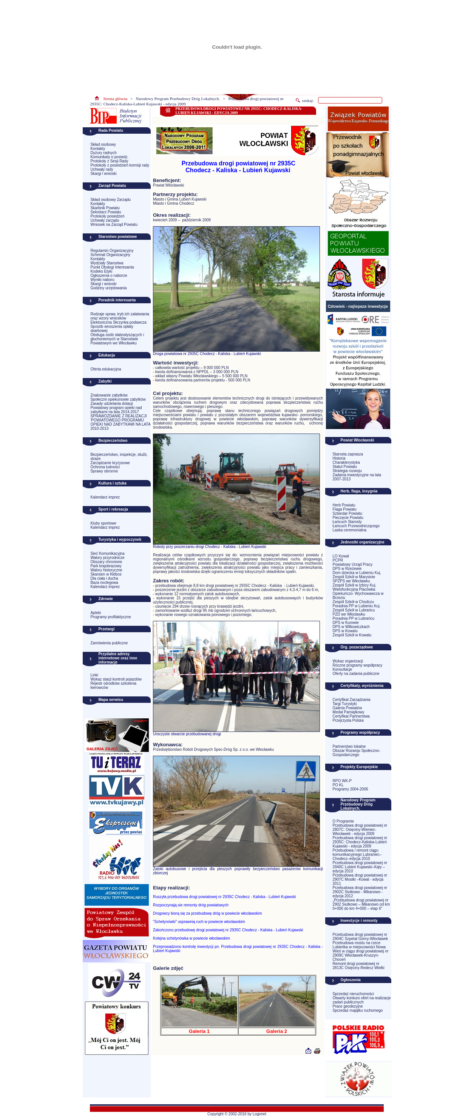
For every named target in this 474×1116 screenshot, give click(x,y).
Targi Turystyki (345, 704)
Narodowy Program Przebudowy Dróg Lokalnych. (178, 98)
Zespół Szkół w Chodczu (353, 602)
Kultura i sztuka (112, 483)
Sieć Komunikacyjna (107, 553)
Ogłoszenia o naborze (108, 275)
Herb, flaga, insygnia (359, 491)
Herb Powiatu (344, 505)
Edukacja (106, 355)
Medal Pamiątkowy (348, 712)
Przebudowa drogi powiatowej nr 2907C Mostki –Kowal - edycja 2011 (360, 879)
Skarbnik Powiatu (104, 208)
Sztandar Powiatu (347, 513)
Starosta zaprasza (348, 454)
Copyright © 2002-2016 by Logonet (236, 1114)
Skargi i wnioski (103, 173)
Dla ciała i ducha (104, 578)
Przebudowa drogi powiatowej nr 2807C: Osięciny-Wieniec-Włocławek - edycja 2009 (360, 829)
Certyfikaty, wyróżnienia (362, 686)
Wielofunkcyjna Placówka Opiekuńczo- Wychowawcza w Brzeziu (358, 593)
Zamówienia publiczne (109, 643)
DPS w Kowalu (345, 631)
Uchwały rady (101, 169)
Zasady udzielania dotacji (111, 403)
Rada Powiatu (110, 130)
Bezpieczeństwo (112, 440)
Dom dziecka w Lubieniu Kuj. (357, 573)
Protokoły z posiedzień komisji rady (119, 165)
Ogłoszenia (351, 980)
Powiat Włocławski (357, 440)
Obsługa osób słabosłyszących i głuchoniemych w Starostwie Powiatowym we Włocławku (117, 339)
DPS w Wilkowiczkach (351, 627)
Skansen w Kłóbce (105, 574)
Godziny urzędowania (108, 288)
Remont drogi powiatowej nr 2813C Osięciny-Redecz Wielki (358, 966)
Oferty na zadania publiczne (356, 673)
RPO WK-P (342, 781)
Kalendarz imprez (105, 497)
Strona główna (115, 98)
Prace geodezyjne (348, 1006)
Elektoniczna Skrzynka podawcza (118, 322)
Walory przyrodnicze (107, 558)
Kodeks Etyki (101, 271)
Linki (94, 675)
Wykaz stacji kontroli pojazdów (116, 679)
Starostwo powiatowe (117, 237)
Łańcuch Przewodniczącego (356, 526)
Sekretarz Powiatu (105, 212)
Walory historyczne (106, 570)
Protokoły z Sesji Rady (109, 161)
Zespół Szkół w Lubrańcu (354, 610)
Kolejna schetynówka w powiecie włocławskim (191, 938)
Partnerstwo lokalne (349, 746)
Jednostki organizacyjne (362, 542)
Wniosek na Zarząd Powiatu (113, 224)
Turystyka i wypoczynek (119, 539)
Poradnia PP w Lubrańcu (353, 618)
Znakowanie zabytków (108, 395)
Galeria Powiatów (347, 708)
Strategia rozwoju (347, 471)
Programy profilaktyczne (110, 617)
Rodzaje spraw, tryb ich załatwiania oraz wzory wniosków (119, 316)
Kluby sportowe (103, 523)
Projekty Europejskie (359, 767)
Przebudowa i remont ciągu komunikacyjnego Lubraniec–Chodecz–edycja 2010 (357, 854)
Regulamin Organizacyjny (111, 251)
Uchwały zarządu (104, 220)
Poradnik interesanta (117, 300)
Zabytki (104, 381)
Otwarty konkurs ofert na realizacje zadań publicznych (362, 1000)
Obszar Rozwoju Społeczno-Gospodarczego (356, 753)
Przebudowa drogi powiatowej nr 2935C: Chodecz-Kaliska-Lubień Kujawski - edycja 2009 (360, 842)
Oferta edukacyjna (105, 369)
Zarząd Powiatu (112, 186)
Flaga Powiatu (345, 509)
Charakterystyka (346, 462)
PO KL (338, 785)
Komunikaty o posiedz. (109, 157)
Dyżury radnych (103, 153)
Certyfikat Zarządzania (352, 700)
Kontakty (97, 149)
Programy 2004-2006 (350, 789)
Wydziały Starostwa (106, 263)
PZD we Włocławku (349, 614)
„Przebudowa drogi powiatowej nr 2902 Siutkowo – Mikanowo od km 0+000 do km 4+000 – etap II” (361, 904)
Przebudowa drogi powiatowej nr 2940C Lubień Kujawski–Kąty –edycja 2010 (360, 867)
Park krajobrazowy (105, 566)
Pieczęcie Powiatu (348, 518)
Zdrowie (105, 599)
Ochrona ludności (105, 467)
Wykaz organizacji (348, 661)
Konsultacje (342, 669)
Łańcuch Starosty (347, 522)
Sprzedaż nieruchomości (353, 994)
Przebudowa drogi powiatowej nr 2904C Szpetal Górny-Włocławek (360, 936)
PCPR (338, 560)
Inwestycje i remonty (359, 920)
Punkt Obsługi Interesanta (112, 267)
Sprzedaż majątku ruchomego (358, 1010)
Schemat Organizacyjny (110, 255)
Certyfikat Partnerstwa (351, 716)
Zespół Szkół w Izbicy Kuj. (355, 585)
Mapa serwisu (110, 700)
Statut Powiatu (345, 467)
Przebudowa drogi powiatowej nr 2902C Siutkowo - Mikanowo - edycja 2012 (360, 892)
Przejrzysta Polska (348, 720)
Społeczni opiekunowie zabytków (117, 399)
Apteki (95, 613)
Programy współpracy (360, 732)
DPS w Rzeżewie (347, 568)
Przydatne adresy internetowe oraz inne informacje (117, 658)
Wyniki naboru (102, 280)
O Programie (343, 821)
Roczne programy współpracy (358, 665)
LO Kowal (341, 556)
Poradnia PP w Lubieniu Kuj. (357, 606)
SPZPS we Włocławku (351, 581)
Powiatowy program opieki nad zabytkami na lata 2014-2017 (116, 410)
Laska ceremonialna (350, 530)
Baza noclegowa (104, 582)
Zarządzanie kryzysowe (110, 463)
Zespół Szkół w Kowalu (352, 635)
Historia (339, 458)
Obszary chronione (106, 562)
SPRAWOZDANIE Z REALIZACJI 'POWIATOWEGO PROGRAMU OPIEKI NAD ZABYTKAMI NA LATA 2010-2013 (120, 422)
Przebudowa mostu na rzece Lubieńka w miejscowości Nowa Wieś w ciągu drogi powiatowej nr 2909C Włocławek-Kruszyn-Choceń (361, 951)
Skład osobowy (103, 144)
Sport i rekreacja (113, 509)
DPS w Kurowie (346, 623)
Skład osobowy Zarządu (110, 200)
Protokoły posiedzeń (107, 216)
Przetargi (106, 629)
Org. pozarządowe (357, 647)
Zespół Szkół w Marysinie (354, 577)
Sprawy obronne (104, 471)
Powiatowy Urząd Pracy (353, 564)
